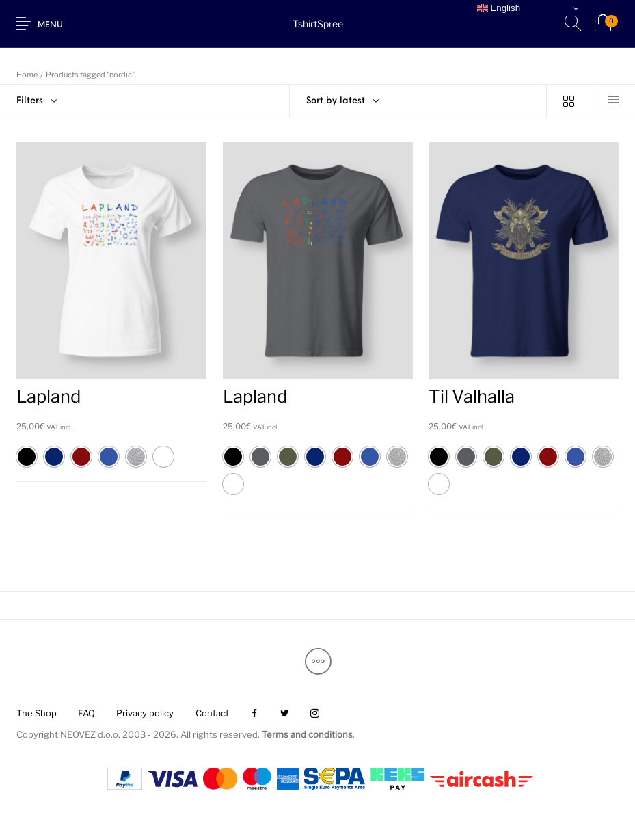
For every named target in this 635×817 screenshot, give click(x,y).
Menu (50, 25)
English (498, 8)
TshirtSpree (318, 23)
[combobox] (418, 101)
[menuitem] (36, 713)
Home (27, 74)
